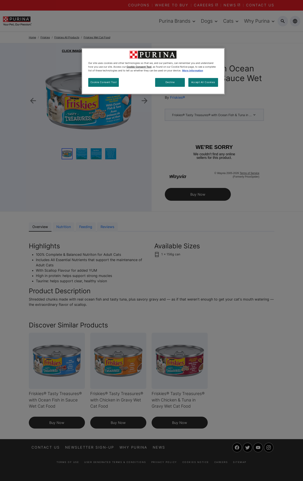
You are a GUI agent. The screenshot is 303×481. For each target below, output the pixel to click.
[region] (153, 71)
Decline (170, 82)
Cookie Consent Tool (103, 82)
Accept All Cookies (203, 82)
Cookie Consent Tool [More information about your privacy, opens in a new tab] (139, 66)
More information (192, 70)
